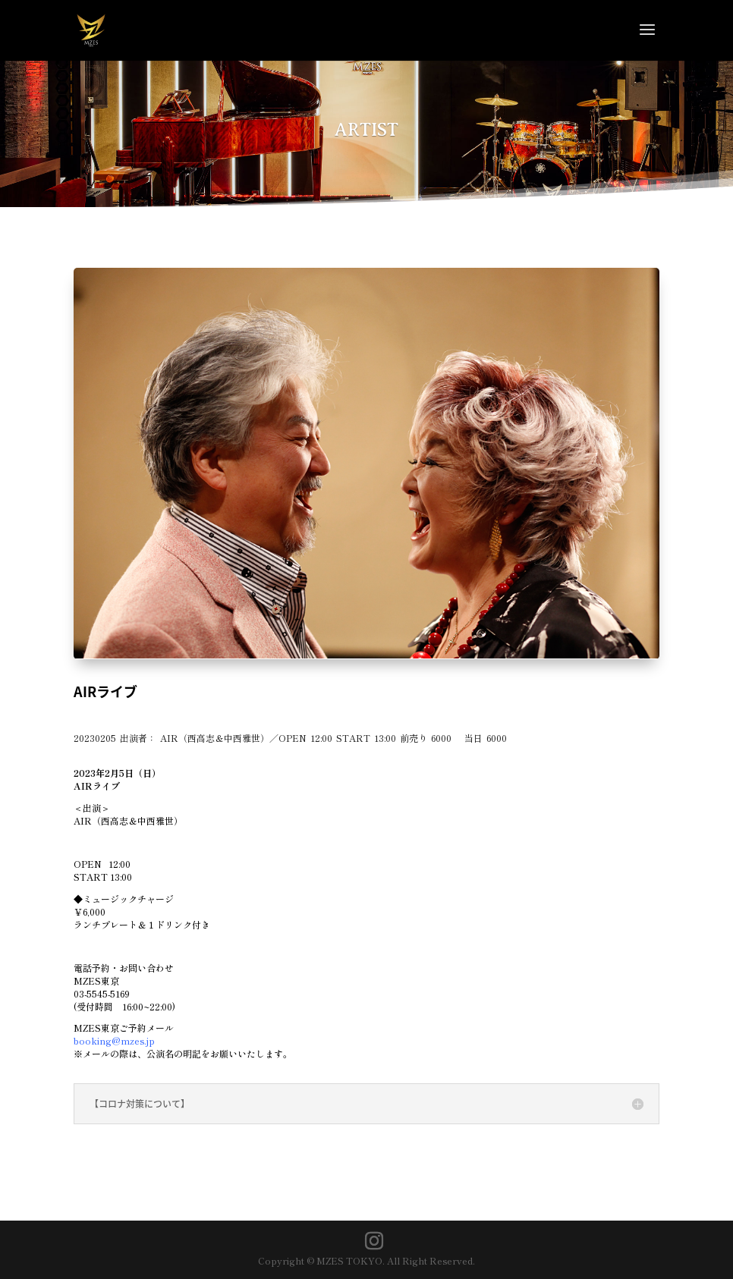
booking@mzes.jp (114, 1040)
